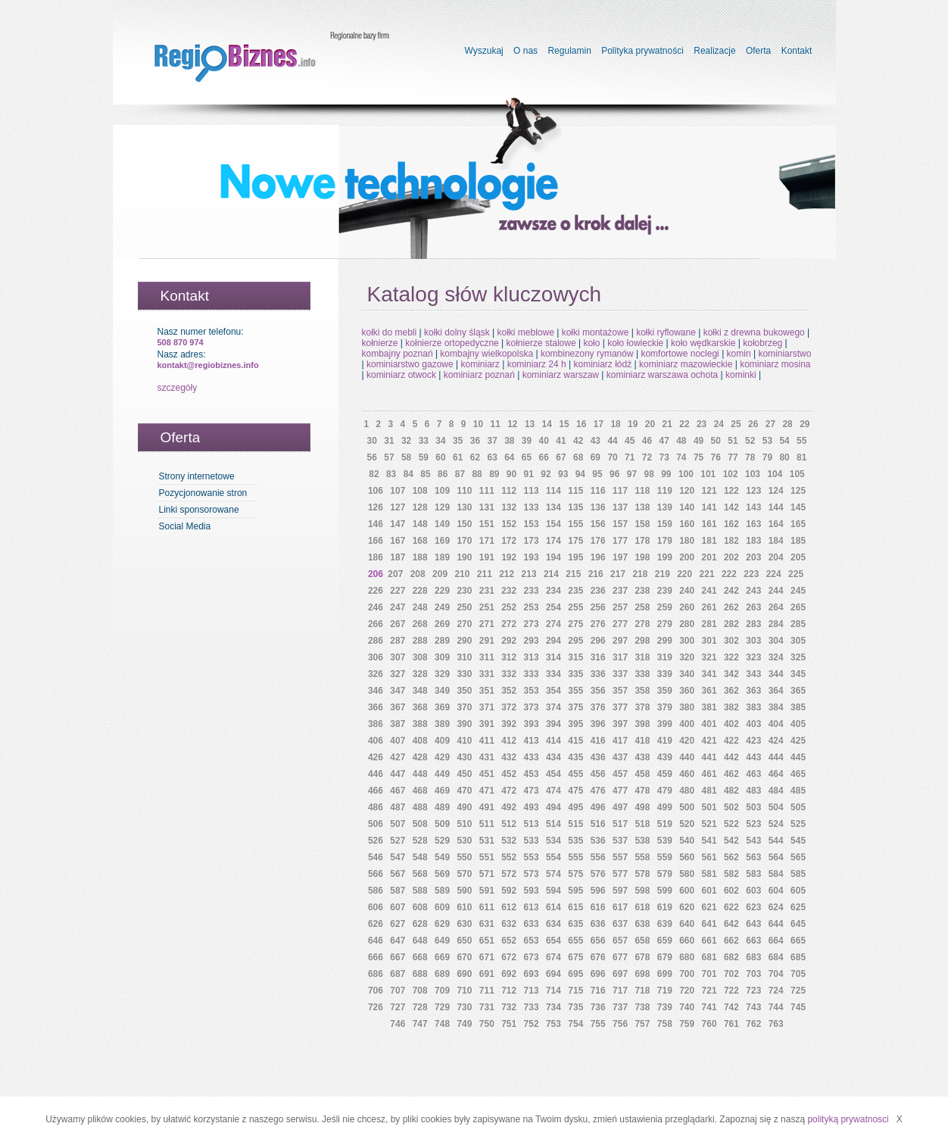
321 (709, 657)
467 (397, 790)
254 (553, 607)
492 (508, 807)
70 (612, 457)
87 (460, 474)
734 (553, 1007)
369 (442, 707)
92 (545, 474)
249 (442, 607)
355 (575, 690)
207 (395, 574)
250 (464, 607)
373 (531, 707)
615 (575, 907)
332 (508, 674)
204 (776, 557)
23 (701, 424)
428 (420, 757)
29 (804, 424)
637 (620, 924)
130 (464, 507)
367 (397, 707)
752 (531, 1024)
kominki (740, 375)
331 (486, 674)
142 (731, 507)
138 (642, 507)
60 (440, 457)
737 (620, 1007)
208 (418, 574)
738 (642, 1007)
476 (598, 790)
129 (442, 507)
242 (731, 590)
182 (731, 540)
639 (664, 924)
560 (686, 857)
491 (486, 807)
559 (664, 857)
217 (617, 574)
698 (642, 974)
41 (561, 440)
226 (375, 590)
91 (529, 474)
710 (464, 990)
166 (375, 540)
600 (686, 890)
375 (575, 707)
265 (798, 607)
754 (575, 1024)
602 (731, 890)
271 (486, 624)
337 (620, 674)
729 (442, 1007)
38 (509, 440)
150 (464, 524)
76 (716, 457)
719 (664, 990)
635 (575, 924)
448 (420, 774)
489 (442, 807)
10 (478, 424)
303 (753, 640)
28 (787, 424)
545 (798, 840)
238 (642, 590)
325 (798, 657)
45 (630, 440)
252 (508, 607)
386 (375, 724)
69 (595, 457)
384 (776, 707)
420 (686, 740)
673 (531, 957)
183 (753, 540)
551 (486, 857)
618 (642, 907)
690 (464, 974)
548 (420, 857)
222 (729, 574)
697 (620, 974)
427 (397, 757)
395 (575, 724)
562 (731, 857)
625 (798, 907)
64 (509, 457)
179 (664, 540)
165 (798, 524)
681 (709, 957)
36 (475, 440)
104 (774, 474)
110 (464, 490)
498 (642, 807)
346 (375, 690)
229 (442, 590)
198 (642, 557)
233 (531, 590)
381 (709, 707)
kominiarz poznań (479, 375)
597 (620, 890)
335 (575, 674)
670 (464, 957)
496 (598, 807)
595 (575, 890)
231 (486, 590)
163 (753, 524)
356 (598, 690)
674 (553, 957)
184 (776, 540)
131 (486, 507)
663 (753, 940)
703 (753, 974)
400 (686, 724)
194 (553, 557)
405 (798, 724)
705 (798, 974)
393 (531, 724)
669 (442, 957)
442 (731, 757)
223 (751, 574)
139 (664, 507)
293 (531, 640)
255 (575, 607)
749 (464, 1024)
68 (578, 457)
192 (508, 557)
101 (708, 474)
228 (420, 590)
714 (553, 990)
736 (598, 1007)
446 (375, 774)
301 (709, 640)
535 (575, 840)
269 (442, 624)
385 (798, 707)
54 (784, 440)
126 (375, 507)
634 (553, 924)
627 (397, 924)
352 (508, 690)
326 (375, 674)
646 (375, 940)
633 (531, 924)
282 (731, 624)
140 (686, 507)
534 (553, 840)
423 (753, 740)
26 (753, 424)
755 (598, 1024)
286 (375, 640)
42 (578, 440)
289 (442, 640)
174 (553, 540)
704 (776, 974)
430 (464, 757)
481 (709, 790)
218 (639, 574)
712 (508, 990)
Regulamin (569, 50)
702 (731, 974)
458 (642, 774)
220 (684, 574)
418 (642, 740)
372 (508, 707)
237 (620, 590)
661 (709, 940)
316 (598, 657)
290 (464, 640)
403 (753, 724)
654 (553, 940)
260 (686, 607)
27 (770, 424)
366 (375, 707)
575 (575, 874)
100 (686, 474)
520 (686, 824)
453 (531, 774)
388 (420, 724)
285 (798, 624)
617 (620, 907)
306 (375, 657)
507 (397, 824)
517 (620, 824)
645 (798, 924)
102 (730, 474)
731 (486, 1007)
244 (776, 590)
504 (776, 807)
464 (776, 774)
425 (798, 740)
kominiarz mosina (775, 364)
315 (575, 657)
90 (511, 474)
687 (397, 974)
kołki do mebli (389, 332)
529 (442, 840)
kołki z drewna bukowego (754, 332)
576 (598, 874)
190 (464, 557)
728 (420, 1007)
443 (753, 757)
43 (595, 440)
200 (686, 557)
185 (798, 540)
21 (667, 424)
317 (620, 657)
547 (397, 857)
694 (553, 974)
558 (642, 857)
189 (442, 557)
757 (642, 1024)
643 (753, 924)
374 (553, 707)
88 (477, 474)
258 (642, 607)
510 (464, 824)
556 (598, 857)
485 (798, 790)
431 (486, 757)
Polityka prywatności (642, 50)
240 (686, 590)
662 (731, 940)
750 (486, 1024)
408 (420, 740)
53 (767, 440)
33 (424, 440)
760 (709, 1024)
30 (372, 440)
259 (664, 607)
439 (664, 757)
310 (464, 657)
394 (553, 724)
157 (620, 524)
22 (684, 424)
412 (508, 740)
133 (531, 507)
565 (798, 857)
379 (664, 707)
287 (397, 640)
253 (531, 607)
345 (798, 674)
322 (731, 657)
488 (420, 807)
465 (798, 774)
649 (442, 940)
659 (664, 940)
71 (630, 457)
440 (686, 757)
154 (553, 524)
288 (420, 640)
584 (776, 874)
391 (486, 724)
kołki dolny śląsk (457, 332)
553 (531, 857)
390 (464, 724)
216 (595, 574)
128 (420, 507)
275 (575, 624)
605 (798, 890)
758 (664, 1024)
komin (739, 353)
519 (664, 824)
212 (506, 574)
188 (420, 557)
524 (776, 824)
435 (575, 757)
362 (731, 690)
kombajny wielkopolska (486, 353)
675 (575, 957)
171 (486, 540)
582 (731, 874)
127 (397, 507)
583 (753, 874)
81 (801, 457)
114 (553, 490)
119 (664, 490)
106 (375, 490)
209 (439, 574)
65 (527, 457)
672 (508, 957)
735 (575, 1007)
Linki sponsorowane (199, 509)
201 (709, 557)
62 (475, 457)
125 (798, 490)
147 (397, 524)
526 (375, 840)
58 (406, 457)
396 (598, 724)
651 (486, 940)
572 (508, 874)
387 (397, 724)
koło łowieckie (635, 343)
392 (508, 724)
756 (620, 1024)
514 (553, 824)
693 (531, 974)
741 (709, 1007)
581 (709, 874)
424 (776, 740)
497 (620, 807)
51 (733, 440)
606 (375, 907)
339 (664, 674)
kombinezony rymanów (587, 353)
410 (464, 740)
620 (686, 907)
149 (442, 524)
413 (531, 740)
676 (598, 957)
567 (397, 874)
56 (372, 457)
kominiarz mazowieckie (685, 364)
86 (442, 474)
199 (664, 557)
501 (709, 807)
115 (575, 490)
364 (776, 690)
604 (776, 890)
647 (397, 940)
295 (575, 640)
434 (553, 757)
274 (553, 624)
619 (664, 907)
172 (508, 540)
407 (397, 740)
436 (598, 757)
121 (709, 490)
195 (575, 557)
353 (531, 690)
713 (531, 990)
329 (442, 674)
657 (620, 940)
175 (575, 540)
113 (531, 490)
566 (375, 874)
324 (776, 657)
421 (709, 740)
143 (753, 507)
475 (575, 790)
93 (563, 474)
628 (420, 924)
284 (776, 624)
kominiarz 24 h (536, 364)
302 (731, 640)
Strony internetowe (197, 476)
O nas (525, 50)
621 (709, 907)
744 (776, 1007)
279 (664, 624)
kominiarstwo (784, 353)
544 (776, 840)
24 (719, 424)
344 (776, 674)
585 (798, 874)
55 (801, 440)
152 (508, 524)
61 (458, 457)
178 (642, 540)
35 (458, 440)
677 (620, 957)
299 (664, 640)
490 (464, 807)
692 (508, 974)
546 (375, 857)
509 (442, 824)
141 (709, 507)
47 (664, 440)
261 (709, 607)
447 (397, 774)
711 (486, 990)
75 (698, 457)
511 (486, 824)
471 (486, 790)
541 (709, 840)
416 (598, 740)
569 (442, 874)
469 (442, 790)
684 (776, 957)
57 (389, 457)
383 (753, 707)
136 (598, 507)
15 (564, 424)
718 (642, 990)
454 (553, 774)
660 (686, 940)
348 (420, 690)
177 (620, 540)
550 (464, 857)
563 (753, 857)
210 (461, 574)
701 (709, 974)
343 (753, 674)
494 (553, 807)
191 (486, 557)
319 (664, 657)
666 (375, 957)
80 (784, 457)
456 (598, 774)
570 (464, 874)
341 (709, 674)
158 (642, 524)
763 (776, 1024)
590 (464, 890)
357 (620, 690)
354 (553, 690)
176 (598, 540)
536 (598, 840)
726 (375, 1007)
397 (620, 724)
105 (797, 474)
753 (553, 1024)
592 (508, 890)
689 (442, 974)
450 (464, 774)
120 (686, 490)
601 (709, 890)
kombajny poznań (397, 353)
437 (620, 757)
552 (508, 857)
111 (486, 490)
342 (731, 674)
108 (420, 490)
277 (620, 624)
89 (494, 474)
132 (508, 507)
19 (633, 424)
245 (798, 590)
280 (686, 624)
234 (553, 590)
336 (598, 674)
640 (686, 924)
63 (492, 457)
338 (642, 674)
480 (686, 790)
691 (486, 974)
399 (664, 724)
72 (647, 457)
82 (374, 474)
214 (551, 574)
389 (442, 724)
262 (731, 607)
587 (397, 890)
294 (553, 640)
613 (531, 907)
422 (731, 740)
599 (664, 890)
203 (753, 557)
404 (776, 724)
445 (798, 757)
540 (686, 840)
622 (731, 907)
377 (620, 707)
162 (731, 524)
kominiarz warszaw (560, 375)
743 (753, 1007)
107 (397, 490)
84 (408, 474)
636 (598, 924)
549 (442, 857)
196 (598, 557)
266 (375, 624)
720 (686, 990)
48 (681, 440)
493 (531, 807)
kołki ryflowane (666, 332)
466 (375, 790)
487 (397, 807)
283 (753, 624)
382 (731, 707)
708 (420, 990)
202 (731, 557)
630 (464, 924)
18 (615, 424)
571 (486, 874)
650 (464, 940)
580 (686, 874)
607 (397, 907)
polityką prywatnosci (847, 1119)
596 (598, 890)
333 (531, 674)
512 (508, 824)
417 (620, 740)
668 (420, 957)
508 (420, 824)
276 (598, 624)
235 (575, 590)
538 (642, 840)
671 (486, 957)
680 (686, 957)
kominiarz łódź (602, 364)
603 (753, 890)
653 (531, 940)
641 (709, 924)
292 (508, 640)
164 (776, 524)
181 (709, 540)
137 (620, 507)
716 (598, 990)
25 (736, 424)
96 (614, 474)
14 (547, 424)
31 (389, 440)
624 (776, 907)
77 (733, 457)
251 (486, 607)
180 (686, 540)
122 (731, 490)
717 (620, 990)
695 (575, 974)
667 (397, 957)
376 (598, 707)
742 (731, 1007)
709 (442, 990)
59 (424, 457)
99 (666, 474)
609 (442, 907)
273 (531, 624)
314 (553, 657)
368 (420, 707)
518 (642, 824)
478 (642, 790)
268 (420, 624)
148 (420, 524)
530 (464, 840)
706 (375, 990)
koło (591, 343)
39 (527, 440)
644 (776, 924)
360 (686, 690)
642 (731, 924)
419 (664, 740)
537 (620, 840)
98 (648, 474)
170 (464, 540)
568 (420, 874)
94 (580, 474)
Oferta (758, 50)
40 (544, 440)
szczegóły (177, 387)
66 (544, 457)
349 (442, 690)
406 (375, 740)
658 (642, 940)
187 (397, 557)
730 (464, 1007)
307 (397, 657)
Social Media (185, 526)
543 (753, 840)
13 (530, 424)
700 (686, 974)
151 (486, 524)
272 (508, 624)
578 (642, 874)
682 (731, 957)
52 (750, 440)
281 (709, 624)
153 (531, 524)
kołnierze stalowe (541, 343)
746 (397, 1024)
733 (531, 1007)
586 (375, 890)
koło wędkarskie (703, 343)
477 (620, 790)
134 (553, 507)
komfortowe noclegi (680, 353)
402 (731, 724)
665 (798, 940)
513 (531, 824)
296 (598, 640)
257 (620, 607)
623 (753, 907)
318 (642, 657)
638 (642, 924)
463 (753, 774)
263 (753, 607)
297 (620, 640)
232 (508, 590)
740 (686, 1007)
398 (642, 724)
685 (798, 957)
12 (512, 424)
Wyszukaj (484, 50)
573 (531, 874)
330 (464, 674)
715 (575, 990)
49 (698, 440)
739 (664, 1007)
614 (553, 907)
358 (642, 690)
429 (442, 757)
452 (508, 774)
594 (553, 890)
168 (420, 540)
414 (553, 740)
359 (664, 690)
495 (575, 807)
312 (508, 657)
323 (753, 657)
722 (731, 990)
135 (575, 507)
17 (598, 424)
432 (508, 757)
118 (642, 490)
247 (397, 607)
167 (397, 540)
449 (442, 774)
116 (598, 490)
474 (553, 790)
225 (795, 574)
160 (686, 524)
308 (420, 657)
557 (620, 857)
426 (375, 757)
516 (598, 824)
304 (776, 640)
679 (664, 957)
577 (620, 874)
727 (397, 1007)
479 (664, 790)
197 (620, 557)
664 (776, 940)
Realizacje (714, 50)
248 (420, 607)
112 (508, 490)
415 (575, 740)
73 (664, 457)
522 (731, 824)
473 (531, 790)
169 (442, 540)
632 (508, 924)
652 (508, 940)
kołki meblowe (525, 332)
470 (464, 790)
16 (581, 424)
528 (420, 840)
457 (620, 774)
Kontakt (796, 50)
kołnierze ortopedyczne (451, 343)
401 (709, 724)
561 (709, 857)
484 (776, 790)
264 (776, 607)
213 (529, 574)
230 (464, 590)
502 (731, 807)
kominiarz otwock (401, 375)
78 (750, 457)
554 (553, 857)
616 (598, 907)
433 (531, 757)
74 (681, 457)
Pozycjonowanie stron (203, 493)
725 (798, 990)
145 (798, 507)
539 (664, 840)
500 (686, 807)
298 (642, 640)
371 (486, 707)
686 (375, 974)
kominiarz (479, 364)
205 (798, 557)
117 (620, 490)
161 (709, 524)
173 (531, 540)
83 (391, 474)
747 (420, 1024)
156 (598, 524)
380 (686, 707)
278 (642, 624)
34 (440, 440)
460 (686, 774)
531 (486, 840)
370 (464, 707)
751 (508, 1024)
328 (420, 674)
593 (531, 890)
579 (664, 874)
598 (642, 890)
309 (442, 657)
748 (442, 1024)
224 (773, 574)
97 (632, 474)
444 (776, 757)
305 (798, 640)
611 (486, 907)
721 (709, 990)
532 (508, 840)
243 (753, 590)
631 (486, 924)
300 (686, 640)
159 (664, 524)
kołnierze (380, 343)
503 (753, 807)
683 (753, 957)
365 (798, 690)
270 (464, 624)
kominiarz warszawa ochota (662, 375)
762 (753, 1024)
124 (776, 490)
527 (397, 840)
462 (731, 774)
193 (531, 557)
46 (647, 440)
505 (798, 807)
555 (575, 857)
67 (561, 457)
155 (575, 524)
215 (573, 574)
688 (420, 974)
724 (776, 990)
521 (709, 824)
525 (798, 824)
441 (709, 757)
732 (508, 1007)
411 (486, 740)
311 (486, 657)
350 (464, 690)
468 (420, 790)
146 (375, 524)
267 (397, 624)
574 (553, 874)
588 (420, 890)
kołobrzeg (762, 343)
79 (767, 457)
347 (397, 690)
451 (486, 774)
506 (375, 824)
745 (798, 1007)
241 (709, 590)
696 (598, 974)
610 (464, 907)
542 (731, 840)
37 (492, 440)
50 (716, 440)
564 (776, 857)
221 (707, 574)
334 (553, 674)
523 (753, 824)
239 (664, 590)
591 (486, 890)
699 (664, 974)
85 (425, 474)
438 (642, 757)
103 (752, 474)
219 (662, 574)
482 (731, 790)
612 (508, 907)
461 (709, 774)
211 (484, 574)
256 (598, 607)
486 (375, 807)
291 (486, 640)
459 (664, 774)
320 (686, 657)
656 (598, 940)
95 (597, 474)
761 (731, 1024)
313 (531, 657)
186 (375, 557)
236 (598, 590)
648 (420, 940)
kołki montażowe (595, 332)
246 (375, 607)
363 (753, 690)
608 (420, 907)
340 (686, 674)
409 (442, 740)
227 (397, 590)
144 (776, 507)
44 (612, 440)
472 (508, 790)
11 (495, 424)
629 (442, 924)
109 (442, 490)
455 (575, 774)
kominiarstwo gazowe (410, 364)
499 (664, 807)
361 (709, 690)
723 (753, 990)
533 (531, 840)
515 (575, 824)
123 (753, 490)
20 (650, 424)
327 (397, 674)
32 (406, 440)
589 (442, 890)
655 (575, 940)
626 (375, 924)
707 (397, 990)
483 (753, 790)
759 (686, 1024)
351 (486, 690)
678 (642, 957)
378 (642, 707)
